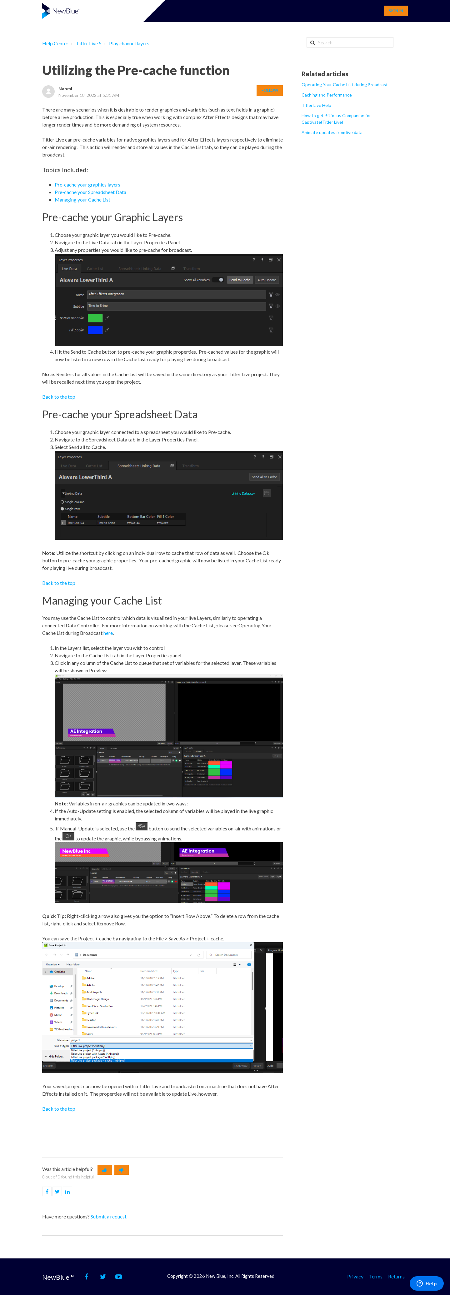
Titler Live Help (316, 105)
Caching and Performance (327, 94)
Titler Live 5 (89, 43)
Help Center (55, 43)
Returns (396, 1276)
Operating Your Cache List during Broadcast (345, 84)
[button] (105, 1170)
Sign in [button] (396, 10)
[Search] (350, 42)
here (108, 633)
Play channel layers (129, 43)
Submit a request (109, 1216)
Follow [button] (270, 90)
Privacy (355, 1276)
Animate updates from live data (332, 132)
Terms (375, 1276)
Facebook (51, 1191)
